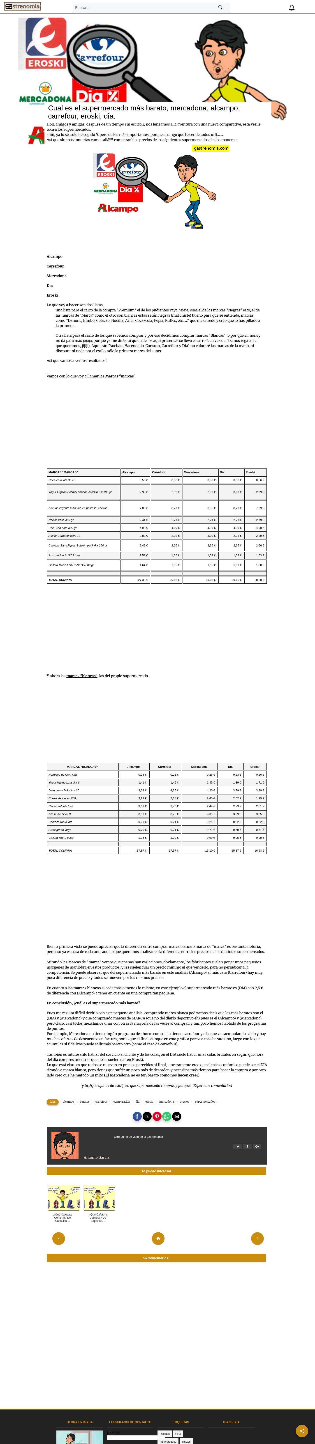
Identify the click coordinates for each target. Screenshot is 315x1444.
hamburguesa (194, 1400)
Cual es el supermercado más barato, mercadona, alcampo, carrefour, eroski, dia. (151, 64)
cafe (177, 1432)
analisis (164, 1432)
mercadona (173, 1059)
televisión (201, 1424)
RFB (178, 1400)
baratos (91, 1059)
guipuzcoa (187, 1416)
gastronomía (167, 1416)
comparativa (128, 1059)
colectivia (190, 1432)
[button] (262, 7)
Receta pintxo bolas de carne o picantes (68, 1429)
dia (144, 1059)
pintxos (164, 1408)
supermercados (212, 1059)
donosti (199, 1440)
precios (191, 1059)
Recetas (165, 1400)
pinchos (164, 1424)
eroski (156, 1059)
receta (177, 1408)
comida (164, 1440)
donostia (192, 1408)
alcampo (75, 1059)
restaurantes (182, 1424)
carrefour (108, 1059)
